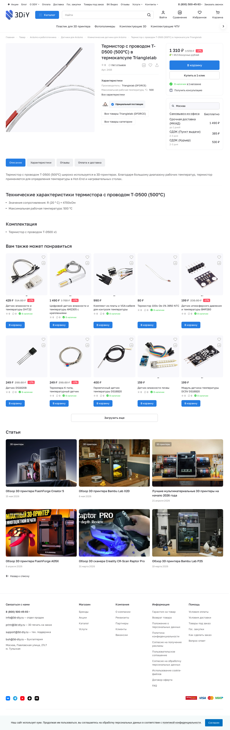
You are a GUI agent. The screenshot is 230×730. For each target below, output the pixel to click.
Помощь (194, 604)
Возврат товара (162, 617)
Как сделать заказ (200, 634)
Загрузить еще (114, 417)
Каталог (84, 623)
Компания (122, 604)
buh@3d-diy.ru (15, 639)
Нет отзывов (117, 65)
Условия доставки (200, 617)
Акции (83, 617)
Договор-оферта (162, 679)
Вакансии (122, 634)
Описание (15, 162)
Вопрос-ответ (197, 640)
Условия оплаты (199, 611)
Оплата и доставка (89, 162)
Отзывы (65, 162)
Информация (161, 604)
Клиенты (121, 629)
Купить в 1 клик (194, 75)
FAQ (154, 685)
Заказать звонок (213, 4)
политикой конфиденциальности (181, 722)
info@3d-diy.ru (15, 617)
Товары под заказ (200, 623)
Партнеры (122, 623)
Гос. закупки (196, 629)
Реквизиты (122, 617)
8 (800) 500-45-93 (189, 4)
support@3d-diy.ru (17, 631)
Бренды (83, 611)
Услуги (83, 629)
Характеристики (41, 162)
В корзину (194, 65)
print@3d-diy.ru (15, 624)
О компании (123, 611)
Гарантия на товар (164, 611)
